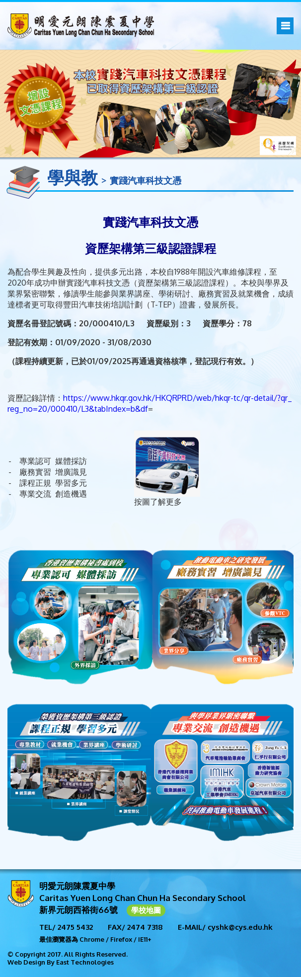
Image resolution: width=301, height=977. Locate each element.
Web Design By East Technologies (60, 962)
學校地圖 (146, 910)
